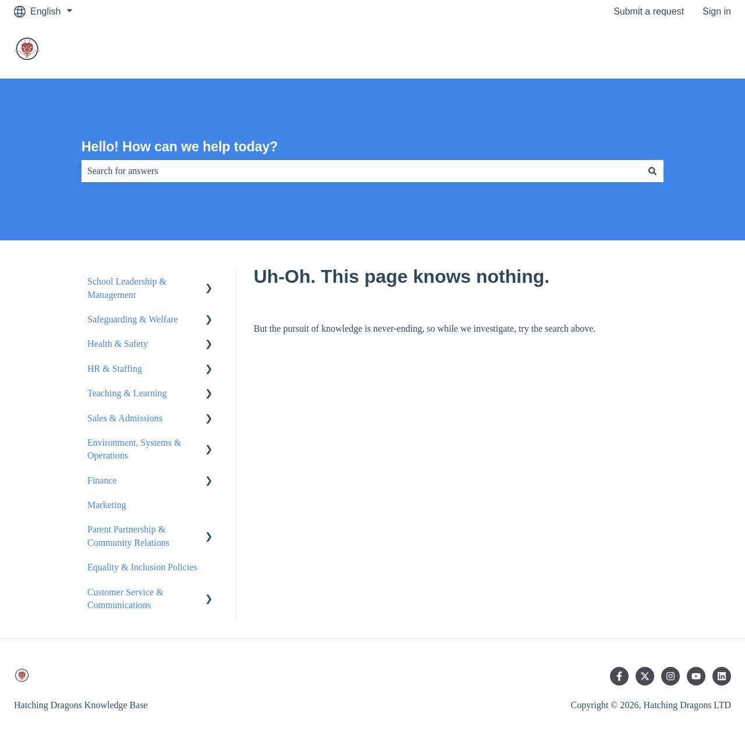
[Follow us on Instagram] (670, 676)
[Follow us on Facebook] (619, 676)
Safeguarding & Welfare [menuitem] (132, 319)
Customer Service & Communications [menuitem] (125, 598)
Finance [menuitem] (102, 480)
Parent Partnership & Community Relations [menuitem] (128, 535)
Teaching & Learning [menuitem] (127, 393)
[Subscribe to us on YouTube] (696, 676)
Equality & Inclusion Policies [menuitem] (142, 567)
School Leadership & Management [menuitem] (126, 287)
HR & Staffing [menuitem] (114, 369)
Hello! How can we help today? (179, 146)
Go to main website (679, 50)
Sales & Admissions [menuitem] (124, 418)
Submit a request (648, 11)
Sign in (717, 11)
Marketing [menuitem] (106, 505)
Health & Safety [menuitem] (117, 344)
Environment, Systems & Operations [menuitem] (134, 449)
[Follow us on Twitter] (645, 676)
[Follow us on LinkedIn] (721, 676)
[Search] (652, 171)
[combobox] (361, 171)
